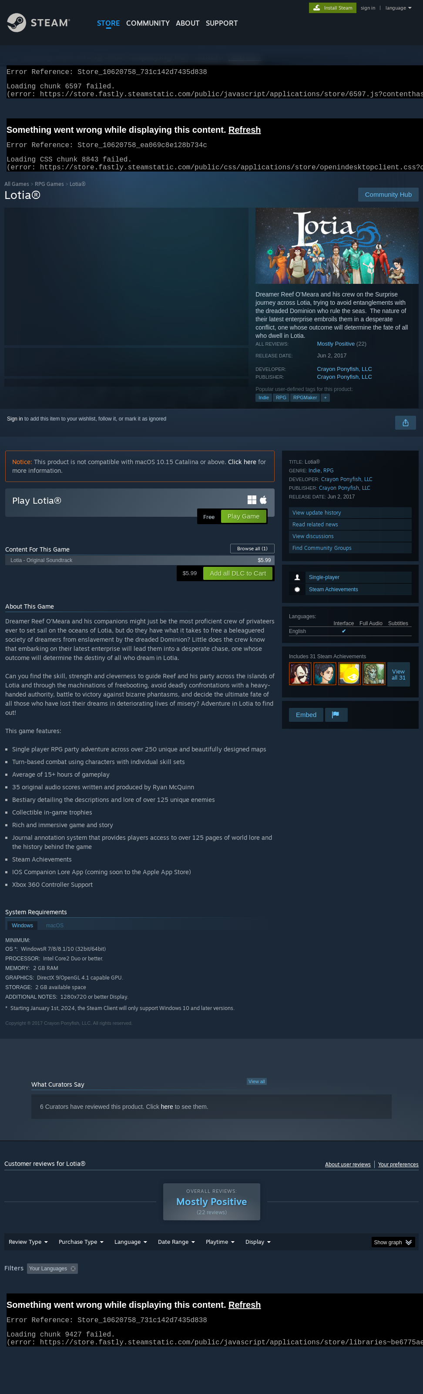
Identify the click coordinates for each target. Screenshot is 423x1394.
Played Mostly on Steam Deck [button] (265, 1291)
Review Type (25, 1264)
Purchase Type (78, 1264)
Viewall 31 (399, 570)
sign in (368, 8)
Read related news (315, 671)
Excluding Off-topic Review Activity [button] (136, 1291)
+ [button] (325, 408)
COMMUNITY (148, 23)
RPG (281, 408)
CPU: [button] (383, 1291)
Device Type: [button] (51, 1303)
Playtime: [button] (203, 1291)
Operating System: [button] (338, 1291)
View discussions (313, 683)
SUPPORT (222, 23)
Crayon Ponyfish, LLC (344, 379)
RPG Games (49, 194)
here (167, 1117)
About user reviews (348, 1175)
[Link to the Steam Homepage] (45, 30)
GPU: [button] (13, 1303)
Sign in (15, 429)
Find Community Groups (322, 694)
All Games (16, 194)
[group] (211, 1297)
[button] (33, 1291)
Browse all (252, 559)
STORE (108, 23)
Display (254, 1264)
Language (127, 1264)
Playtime (217, 1264)
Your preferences (398, 1175)
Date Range (173, 1264)
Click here (242, 472)
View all (256, 1091)
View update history (316, 659)
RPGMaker (305, 408)
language (396, 8)
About (188, 23)
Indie (263, 408)
